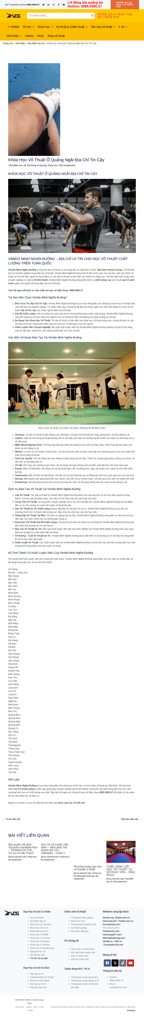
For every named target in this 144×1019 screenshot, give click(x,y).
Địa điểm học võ (17, 165)
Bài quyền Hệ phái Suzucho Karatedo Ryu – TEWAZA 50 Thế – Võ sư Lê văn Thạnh (22, 849)
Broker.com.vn (122, 917)
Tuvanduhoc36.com (113, 944)
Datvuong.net (109, 921)
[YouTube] (64, 5)
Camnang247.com (112, 934)
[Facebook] (59, 5)
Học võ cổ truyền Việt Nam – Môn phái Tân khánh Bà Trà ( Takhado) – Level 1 (54, 849)
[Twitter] (43, 5)
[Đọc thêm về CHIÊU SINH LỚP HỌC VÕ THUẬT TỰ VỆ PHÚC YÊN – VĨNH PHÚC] (121, 851)
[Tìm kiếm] (92, 16)
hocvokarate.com (111, 924)
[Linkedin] (48, 5)
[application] (32, 27)
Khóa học (53, 165)
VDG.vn (118, 941)
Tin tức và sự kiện (39, 958)
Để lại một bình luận (17, 857)
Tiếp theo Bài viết (131, 819)
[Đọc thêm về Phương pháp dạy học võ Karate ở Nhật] (88, 851)
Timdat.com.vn (125, 921)
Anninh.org (108, 917)
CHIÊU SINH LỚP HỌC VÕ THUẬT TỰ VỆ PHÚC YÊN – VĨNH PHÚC (120, 871)
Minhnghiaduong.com (114, 938)
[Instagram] (53, 5)
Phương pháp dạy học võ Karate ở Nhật (88, 868)
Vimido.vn (108, 941)
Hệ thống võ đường (37, 165)
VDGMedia (131, 1010)
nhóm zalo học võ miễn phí (71, 803)
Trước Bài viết (11, 819)
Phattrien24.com (111, 931)
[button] (125, 4)
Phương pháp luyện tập (84, 876)
